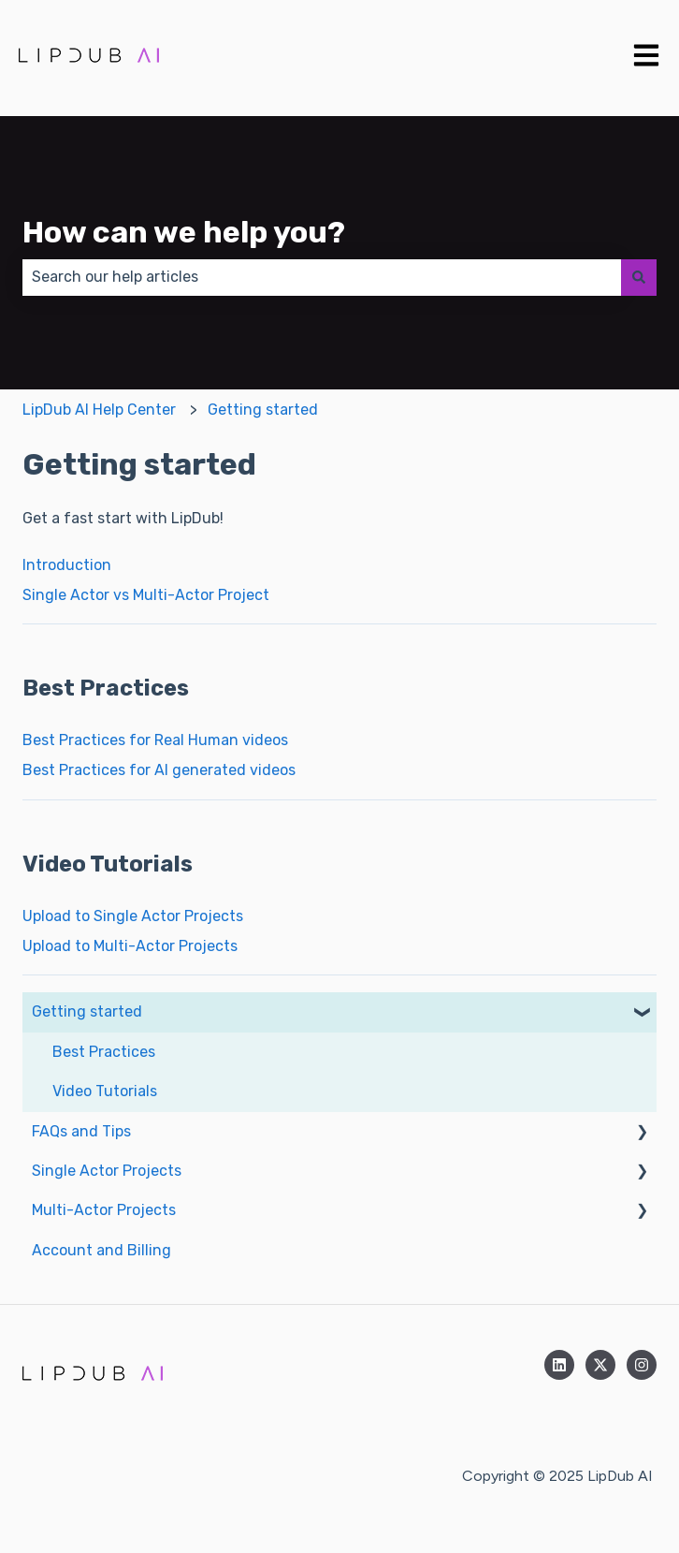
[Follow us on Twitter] (600, 1365)
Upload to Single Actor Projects (132, 916)
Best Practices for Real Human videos (155, 740)
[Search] (639, 277)
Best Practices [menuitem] (103, 1052)
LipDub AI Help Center (99, 409)
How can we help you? (183, 232)
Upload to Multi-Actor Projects (130, 946)
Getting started (263, 409)
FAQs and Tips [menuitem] (81, 1131)
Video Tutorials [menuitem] (104, 1091)
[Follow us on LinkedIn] (559, 1365)
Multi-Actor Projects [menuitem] (104, 1210)
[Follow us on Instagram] (642, 1365)
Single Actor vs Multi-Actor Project (145, 595)
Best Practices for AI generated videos (159, 770)
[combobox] (321, 277)
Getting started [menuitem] (87, 1011)
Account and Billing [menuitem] (101, 1250)
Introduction (66, 565)
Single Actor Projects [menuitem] (106, 1170)
